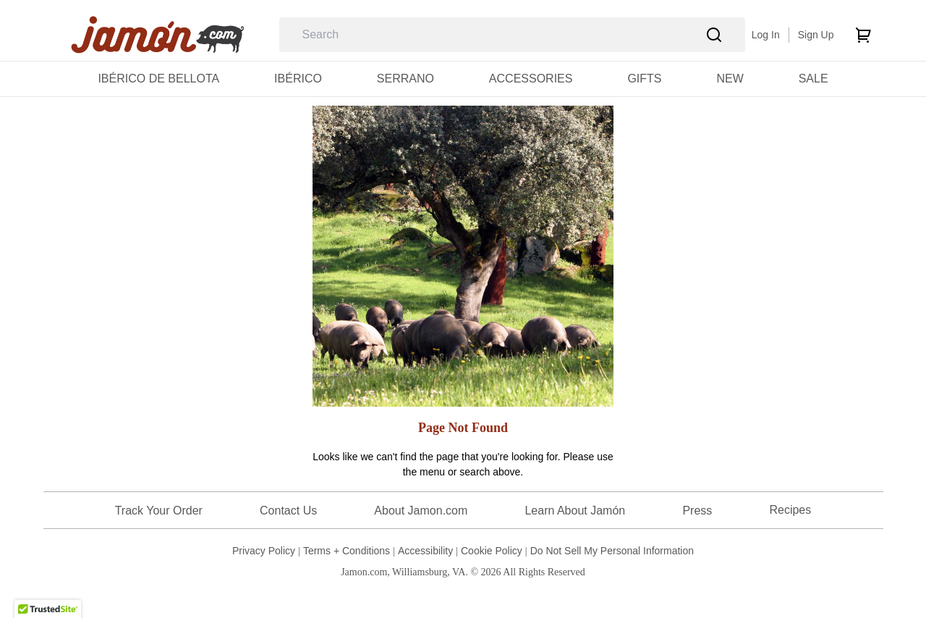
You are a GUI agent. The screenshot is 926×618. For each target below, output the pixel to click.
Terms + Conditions (346, 550)
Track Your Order (159, 510)
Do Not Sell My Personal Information (612, 550)
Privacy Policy (263, 550)
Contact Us (288, 510)
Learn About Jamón (574, 510)
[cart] (863, 34)
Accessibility (425, 550)
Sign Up (816, 35)
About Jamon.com (420, 510)
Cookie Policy (491, 550)
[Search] (714, 35)
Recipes (790, 510)
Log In (766, 35)
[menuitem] (158, 78)
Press (697, 510)
